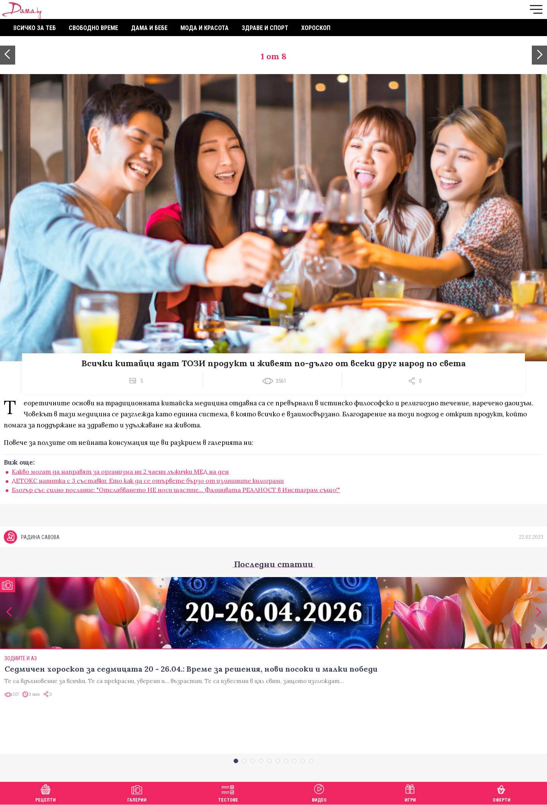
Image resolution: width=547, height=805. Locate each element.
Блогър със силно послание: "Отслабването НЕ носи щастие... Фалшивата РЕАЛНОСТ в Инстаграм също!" (176, 489)
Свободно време (93, 28)
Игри (410, 792)
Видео (319, 792)
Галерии (137, 792)
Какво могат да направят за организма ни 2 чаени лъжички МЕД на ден (120, 471)
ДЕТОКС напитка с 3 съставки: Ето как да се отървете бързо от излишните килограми (148, 480)
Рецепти (45, 792)
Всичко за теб (34, 28)
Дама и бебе (149, 28)
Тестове (228, 792)
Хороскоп (315, 28)
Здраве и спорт (265, 28)
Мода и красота (204, 28)
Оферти (502, 792)
